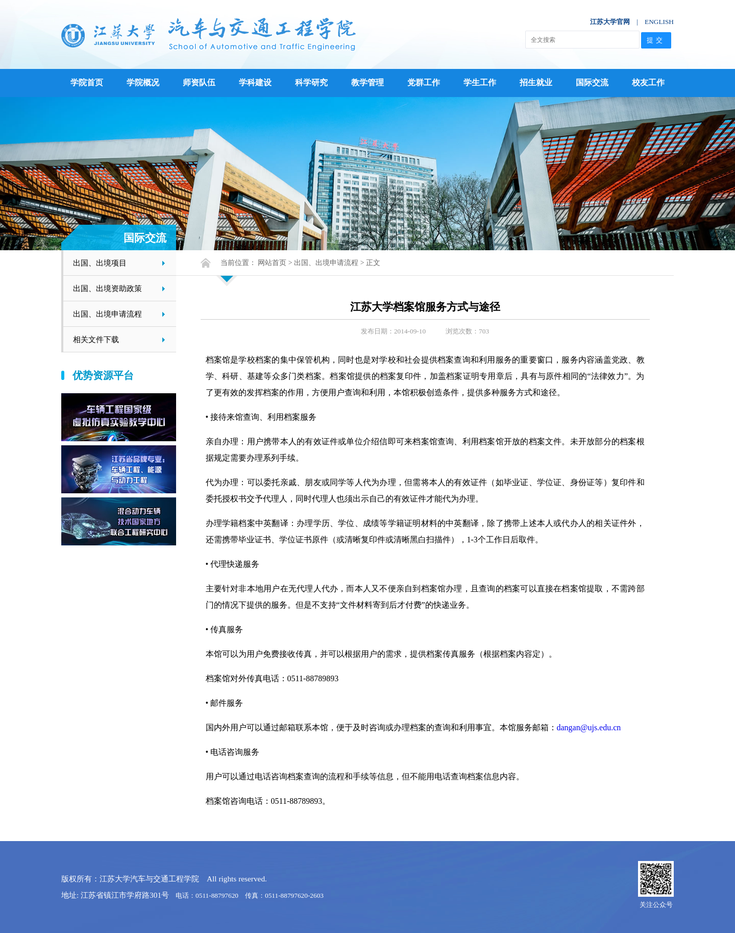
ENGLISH (659, 22)
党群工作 (423, 82)
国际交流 (592, 82)
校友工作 (648, 82)
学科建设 (255, 82)
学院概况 (143, 82)
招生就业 (536, 82)
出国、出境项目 (100, 262)
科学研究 (311, 82)
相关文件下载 (96, 339)
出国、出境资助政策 (107, 288)
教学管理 (367, 82)
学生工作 (479, 82)
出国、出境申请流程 (107, 313)
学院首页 (86, 82)
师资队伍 (199, 82)
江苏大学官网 (610, 22)
